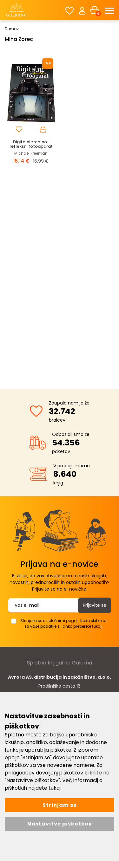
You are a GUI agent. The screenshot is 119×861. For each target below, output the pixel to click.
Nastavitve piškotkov (59, 823)
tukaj (55, 788)
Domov (12, 28)
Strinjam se (60, 805)
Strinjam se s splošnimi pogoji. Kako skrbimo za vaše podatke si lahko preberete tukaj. (63, 623)
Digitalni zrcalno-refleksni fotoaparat (31, 144)
